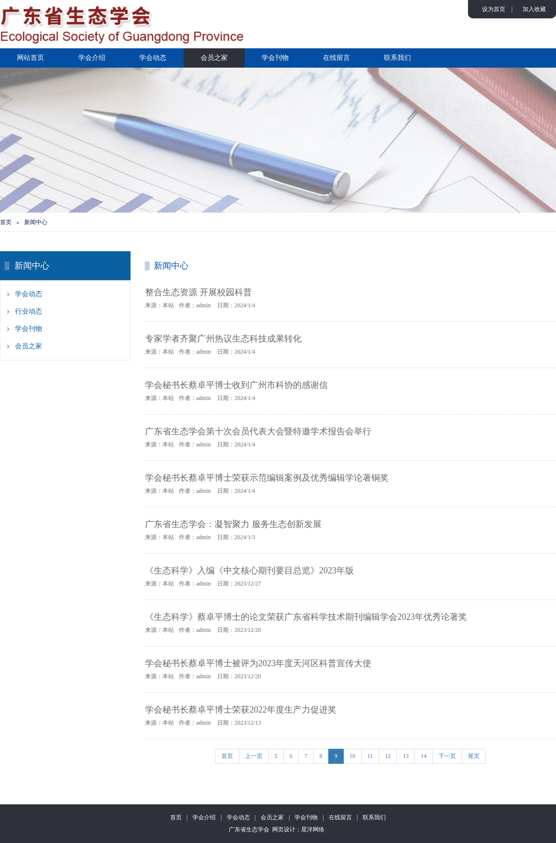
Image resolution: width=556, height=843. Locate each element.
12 (388, 756)
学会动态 (152, 57)
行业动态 (28, 311)
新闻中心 (35, 222)
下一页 (447, 756)
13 (406, 756)
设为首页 (493, 9)
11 (370, 756)
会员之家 (214, 57)
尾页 (474, 756)
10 (352, 756)
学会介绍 (91, 57)
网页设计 (283, 829)
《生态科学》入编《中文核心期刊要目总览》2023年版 (249, 570)
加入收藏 (534, 9)
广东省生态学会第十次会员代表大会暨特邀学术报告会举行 (258, 431)
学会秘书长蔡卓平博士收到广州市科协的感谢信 (236, 385)
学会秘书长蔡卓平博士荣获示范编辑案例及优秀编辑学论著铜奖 (267, 478)
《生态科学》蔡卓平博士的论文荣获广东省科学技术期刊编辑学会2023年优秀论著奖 (306, 617)
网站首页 (30, 57)
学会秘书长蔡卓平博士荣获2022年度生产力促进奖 (241, 709)
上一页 (254, 756)
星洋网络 (312, 829)
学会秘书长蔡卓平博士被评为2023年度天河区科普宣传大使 (258, 663)
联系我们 (397, 57)
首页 (6, 222)
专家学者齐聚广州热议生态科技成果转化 (223, 338)
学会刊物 (275, 57)
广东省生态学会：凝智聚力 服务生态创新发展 (233, 524)
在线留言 (336, 57)
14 (423, 756)
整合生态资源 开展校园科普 (198, 292)
